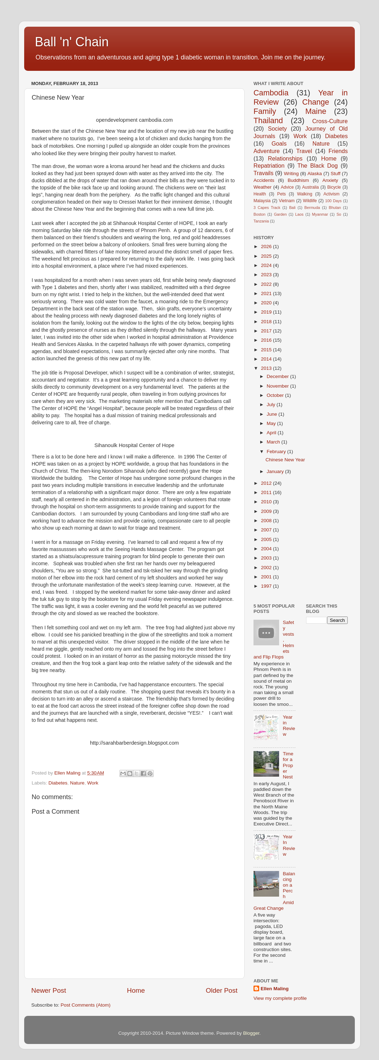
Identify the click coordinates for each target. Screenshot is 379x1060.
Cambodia (270, 92)
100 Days (333, 201)
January (276, 471)
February (277, 451)
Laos (299, 214)
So (338, 214)
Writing (291, 173)
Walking (304, 193)
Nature (77, 783)
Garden (280, 214)
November (278, 386)
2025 (267, 256)
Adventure (266, 151)
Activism (332, 193)
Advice (287, 187)
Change (315, 102)
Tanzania (261, 221)
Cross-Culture (330, 121)
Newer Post (48, 990)
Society (277, 128)
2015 (267, 349)
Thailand (268, 120)
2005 (267, 539)
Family (264, 111)
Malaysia (262, 200)
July (272, 404)
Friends (338, 151)
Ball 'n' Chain (72, 42)
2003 (267, 558)
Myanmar (320, 214)
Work (92, 783)
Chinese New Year (285, 459)
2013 (267, 368)
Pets (281, 193)
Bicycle (334, 187)
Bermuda (312, 207)
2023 (267, 274)
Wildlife (310, 200)
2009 (267, 511)
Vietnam (286, 200)
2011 (267, 492)
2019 (267, 312)
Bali (292, 207)
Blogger (251, 1033)
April (272, 432)
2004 (267, 548)
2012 (267, 483)
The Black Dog (317, 165)
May (272, 423)
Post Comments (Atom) (86, 1005)
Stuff (336, 173)
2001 (267, 576)
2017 (267, 331)
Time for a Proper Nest (288, 765)
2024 (267, 265)
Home (136, 990)
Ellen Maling (275, 988)
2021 (267, 293)
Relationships (285, 158)
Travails (263, 173)
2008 (267, 520)
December (278, 376)
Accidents (263, 180)
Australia (310, 187)
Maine (315, 111)
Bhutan (335, 207)
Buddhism (298, 180)
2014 (267, 359)
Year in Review (289, 725)
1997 (267, 586)
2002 (267, 567)
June (272, 414)
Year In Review (289, 845)
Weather (262, 187)
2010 (267, 501)
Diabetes (57, 783)
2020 (267, 302)
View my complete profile (280, 998)
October (276, 395)
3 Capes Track (266, 207)
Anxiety (330, 180)
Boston (259, 214)
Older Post (221, 990)
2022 (267, 284)
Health (259, 193)
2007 (267, 529)
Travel (304, 151)
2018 (267, 321)
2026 (267, 246)
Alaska (315, 173)
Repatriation (268, 165)
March (274, 442)
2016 (267, 340)
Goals (279, 143)
